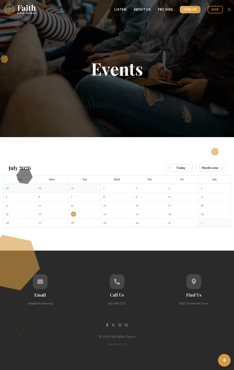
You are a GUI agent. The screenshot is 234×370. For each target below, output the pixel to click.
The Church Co (117, 344)
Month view (213, 168)
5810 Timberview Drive (193, 303)
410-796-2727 (117, 303)
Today (180, 168)
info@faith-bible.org (40, 303)
